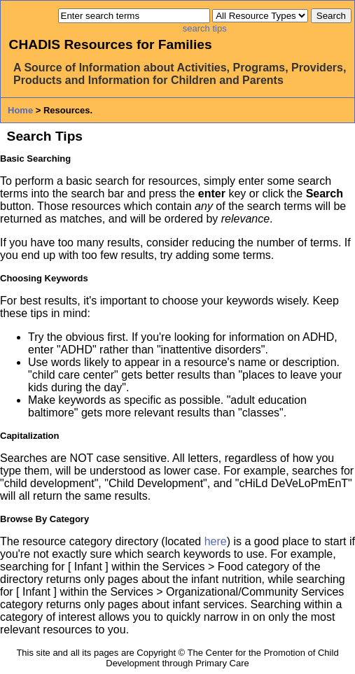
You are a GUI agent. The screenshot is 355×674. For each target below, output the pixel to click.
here (215, 541)
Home (20, 110)
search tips (205, 28)
